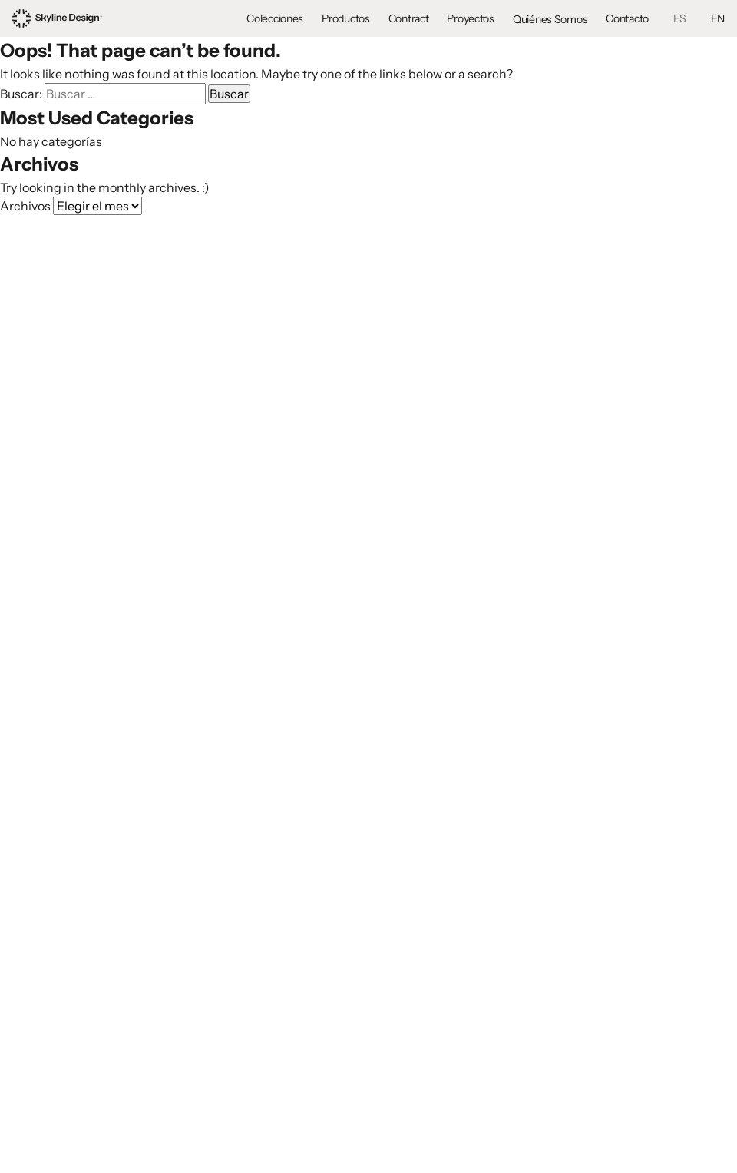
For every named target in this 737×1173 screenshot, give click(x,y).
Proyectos (470, 18)
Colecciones (274, 18)
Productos (345, 18)
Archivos (25, 206)
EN (718, 18)
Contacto (627, 18)
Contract (408, 18)
